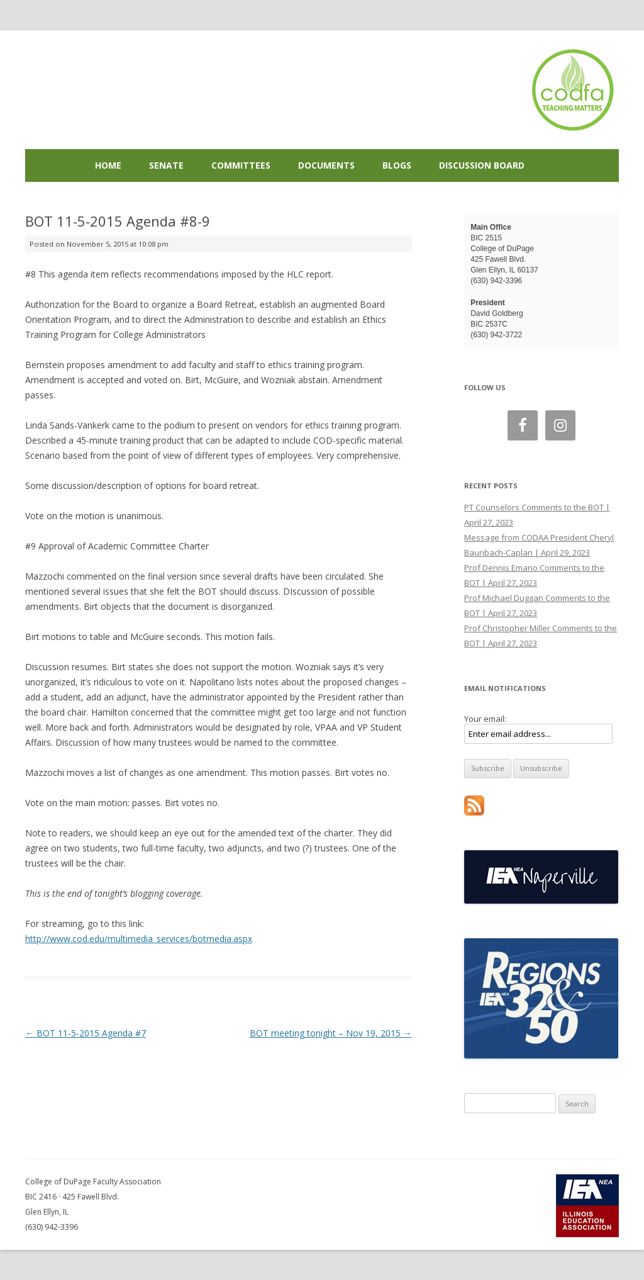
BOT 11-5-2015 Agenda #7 (85, 1033)
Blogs (396, 165)
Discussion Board (482, 165)
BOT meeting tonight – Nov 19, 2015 (331, 1033)
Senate (166, 165)
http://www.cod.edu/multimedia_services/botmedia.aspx (138, 939)
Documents (326, 165)
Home (108, 165)
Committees (240, 165)
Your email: (485, 718)
